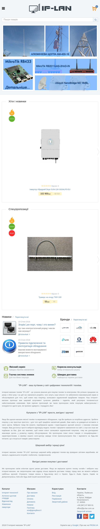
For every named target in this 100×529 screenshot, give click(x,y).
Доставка (31, 496)
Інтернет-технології (10, 493)
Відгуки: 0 (55, 186)
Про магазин (32, 493)
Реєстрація (56, 496)
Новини (30, 505)
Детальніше (23, 334)
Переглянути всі (22, 317)
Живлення (6, 504)
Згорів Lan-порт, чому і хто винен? (37, 324)
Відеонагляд (7, 501)
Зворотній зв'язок (84, 511)
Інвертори (6, 507)
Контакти (31, 513)
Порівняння (57, 499)
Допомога (31, 502)
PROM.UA (94, 525)
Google (75, 525)
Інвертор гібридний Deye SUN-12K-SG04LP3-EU (50, 189)
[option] (50, 41)
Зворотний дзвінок (59, 502)
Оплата (30, 499)
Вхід (53, 493)
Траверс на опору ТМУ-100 (50, 297)
